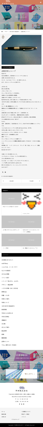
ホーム (3, 411)
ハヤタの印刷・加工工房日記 (10, 288)
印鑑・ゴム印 (5, 295)
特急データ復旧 (25, 414)
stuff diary (5, 263)
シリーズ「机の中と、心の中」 (10, 281)
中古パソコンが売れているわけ (10, 206)
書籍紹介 (4, 320)
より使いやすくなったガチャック (11, 230)
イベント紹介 (5, 278)
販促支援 (4, 414)
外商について (5, 302)
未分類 (3, 324)
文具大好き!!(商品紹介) (8, 67)
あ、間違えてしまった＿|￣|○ (30, 248)
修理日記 (4, 292)
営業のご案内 (5, 299)
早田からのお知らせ (7, 313)
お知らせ (4, 417)
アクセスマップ (15, 419)
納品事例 (4, 331)
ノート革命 (5, 248)
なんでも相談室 (6, 270)
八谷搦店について (26, 411)
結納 (3, 334)
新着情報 (4, 309)
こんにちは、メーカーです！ (10, 267)
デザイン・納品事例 (7, 285)
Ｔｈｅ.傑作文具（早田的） (9, 345)
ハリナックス (26, 213)
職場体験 (4, 338)
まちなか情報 (5, 274)
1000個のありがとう (7, 260)
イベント (24, 417)
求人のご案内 (5, 327)
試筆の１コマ (5, 341)
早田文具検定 (5, 316)
